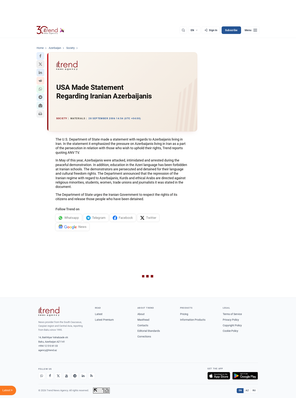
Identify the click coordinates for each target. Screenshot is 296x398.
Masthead (143, 319)
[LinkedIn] (83, 375)
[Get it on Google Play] (245, 376)
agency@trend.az (47, 350)
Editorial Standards (148, 330)
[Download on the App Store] (218, 376)
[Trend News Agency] (48, 311)
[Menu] (251, 30)
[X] (58, 375)
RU (254, 390)
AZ (247, 390)
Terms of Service (232, 314)
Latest (99, 314)
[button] (40, 56)
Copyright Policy (232, 325)
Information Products (192, 319)
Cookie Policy (230, 330)
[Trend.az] (51, 30)
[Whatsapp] (41, 375)
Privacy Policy (231, 319)
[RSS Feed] (91, 375)
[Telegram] (75, 375)
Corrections (144, 336)
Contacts (142, 325)
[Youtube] (66, 375)
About (141, 314)
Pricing (184, 314)
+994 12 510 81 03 (48, 345)
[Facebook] (50, 375)
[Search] (183, 30)
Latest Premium (104, 319)
